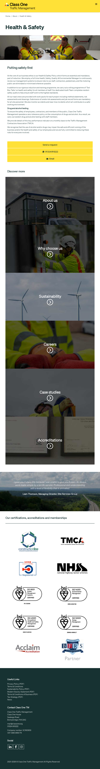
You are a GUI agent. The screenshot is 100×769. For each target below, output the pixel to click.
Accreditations (50, 443)
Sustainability (50, 299)
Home (7, 16)
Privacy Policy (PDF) (15, 684)
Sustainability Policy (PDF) (18, 689)
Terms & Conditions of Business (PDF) (22, 694)
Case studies (50, 395)
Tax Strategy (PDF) (15, 697)
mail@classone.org (15, 724)
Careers (50, 347)
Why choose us (50, 251)
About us (50, 203)
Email (50, 158)
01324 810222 (50, 151)
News (9, 700)
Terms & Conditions (15, 686)
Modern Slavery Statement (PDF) (20, 692)
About (14, 16)
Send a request (50, 144)
